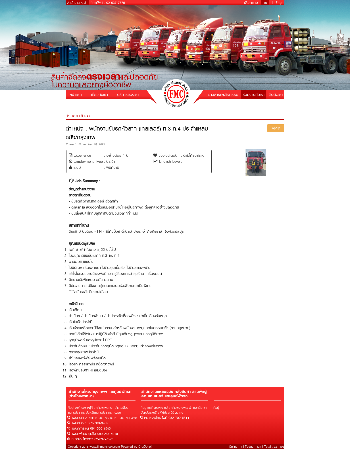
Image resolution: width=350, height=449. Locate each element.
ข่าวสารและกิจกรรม (223, 94)
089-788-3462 (98, 423)
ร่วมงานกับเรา (254, 94)
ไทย (265, 2)
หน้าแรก (76, 94)
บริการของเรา (128, 94)
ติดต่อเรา (276, 94)
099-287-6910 (107, 433)
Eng (278, 2)
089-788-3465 (129, 418)
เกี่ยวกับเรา (99, 94)
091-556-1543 (100, 428)
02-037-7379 (115, 2)
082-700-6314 (108, 418)
